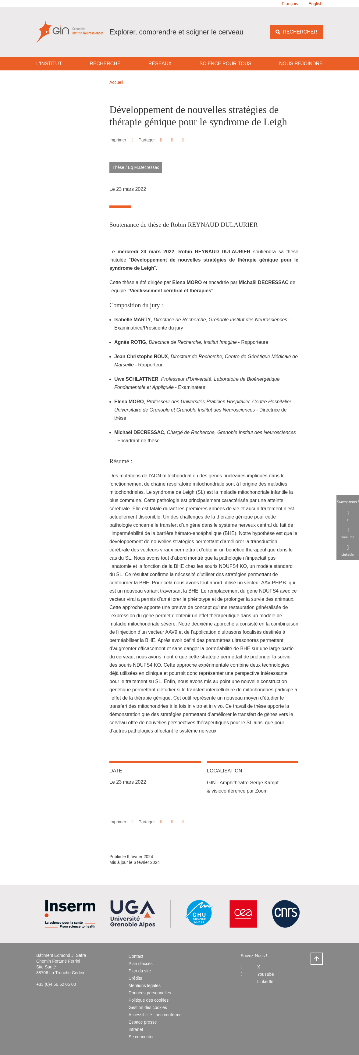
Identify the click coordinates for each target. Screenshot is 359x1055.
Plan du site (140, 970)
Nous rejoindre (301, 63)
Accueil (116, 82)
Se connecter (141, 1036)
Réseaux (160, 63)
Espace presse (143, 1022)
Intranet (136, 1029)
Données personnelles (150, 992)
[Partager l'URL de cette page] (183, 140)
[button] (161, 139)
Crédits (135, 978)
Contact (136, 956)
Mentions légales (145, 985)
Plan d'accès (141, 963)
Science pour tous (225, 63)
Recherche (105, 63)
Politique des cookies (149, 1000)
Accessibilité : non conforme (155, 1014)
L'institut (49, 63)
